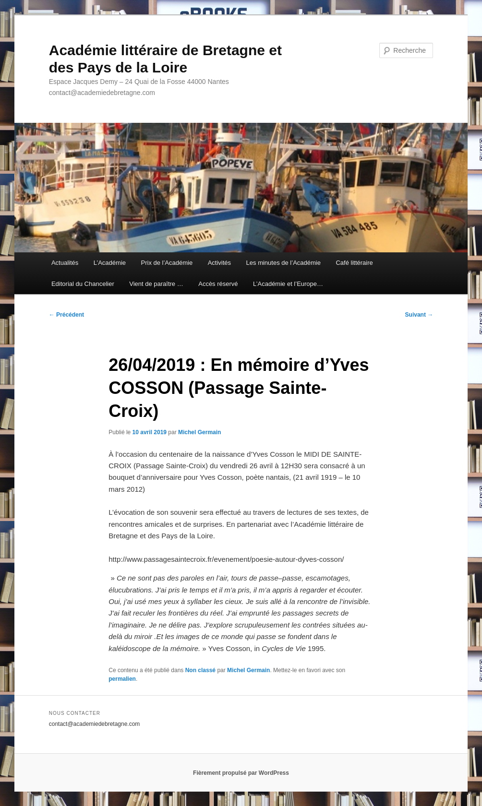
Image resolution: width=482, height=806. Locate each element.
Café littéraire (354, 262)
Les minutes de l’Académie (283, 262)
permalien (122, 679)
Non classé (200, 670)
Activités (219, 262)
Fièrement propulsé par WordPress (241, 773)
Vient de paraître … (156, 283)
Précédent (66, 314)
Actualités (64, 262)
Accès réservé (218, 283)
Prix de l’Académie (167, 262)
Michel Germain (199, 432)
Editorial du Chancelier (82, 283)
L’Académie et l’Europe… (288, 283)
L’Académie (110, 262)
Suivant (419, 314)
